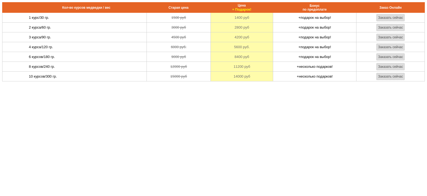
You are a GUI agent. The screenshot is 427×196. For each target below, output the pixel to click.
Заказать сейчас (390, 18)
